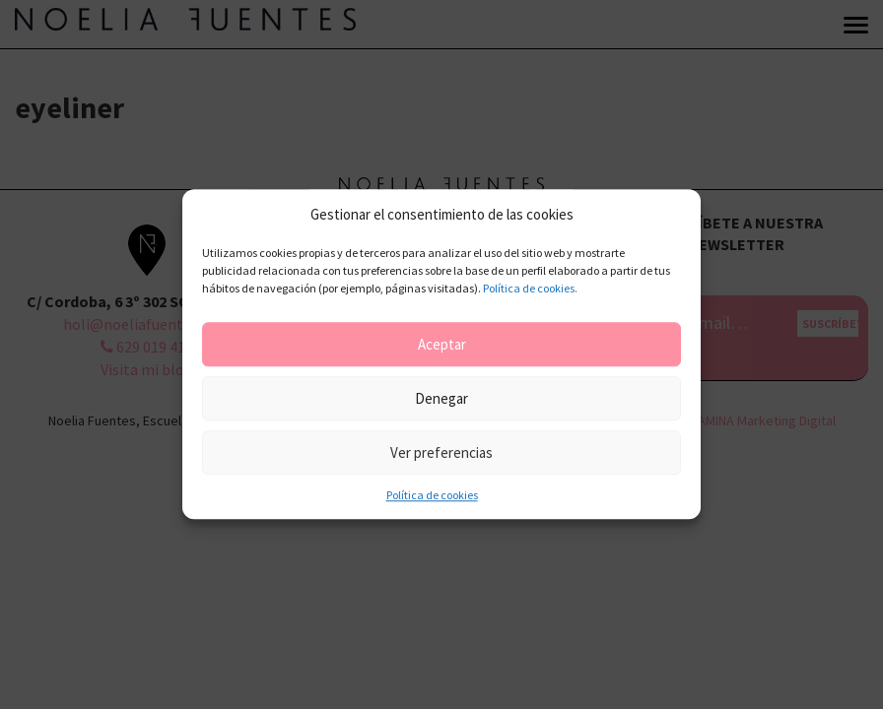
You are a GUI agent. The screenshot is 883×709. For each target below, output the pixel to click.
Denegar (441, 398)
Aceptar (442, 344)
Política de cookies (432, 495)
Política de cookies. (530, 289)
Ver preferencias (441, 452)
